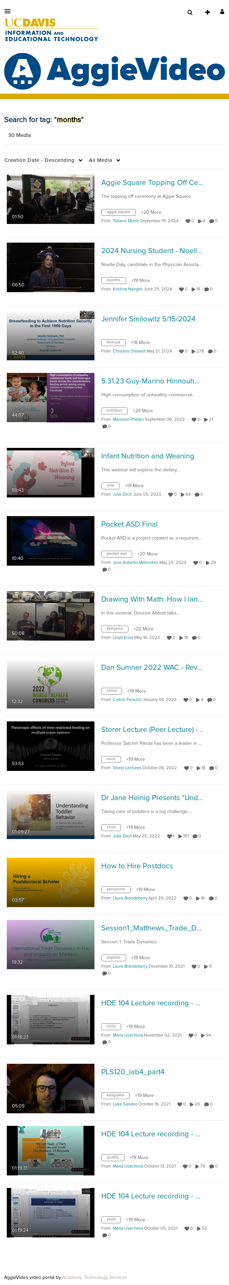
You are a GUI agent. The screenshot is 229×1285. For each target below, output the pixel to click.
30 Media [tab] (19, 135)
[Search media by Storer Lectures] (127, 768)
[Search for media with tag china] (114, 692)
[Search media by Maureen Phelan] (128, 419)
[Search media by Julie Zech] (122, 494)
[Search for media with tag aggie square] (121, 213)
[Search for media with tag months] (116, 282)
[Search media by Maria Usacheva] (128, 1035)
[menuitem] (190, 12)
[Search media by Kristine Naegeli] (128, 289)
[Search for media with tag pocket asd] (119, 555)
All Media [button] (100, 160)
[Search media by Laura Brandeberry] (130, 898)
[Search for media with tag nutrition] (117, 412)
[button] (9, 11)
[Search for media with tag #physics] (117, 630)
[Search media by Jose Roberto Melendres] (135, 563)
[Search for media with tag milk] (113, 487)
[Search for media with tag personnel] (118, 891)
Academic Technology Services (94, 1277)
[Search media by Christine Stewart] (129, 351)
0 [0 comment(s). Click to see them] (217, 221)
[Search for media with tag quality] (115, 1159)
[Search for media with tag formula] (116, 344)
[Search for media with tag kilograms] (118, 1097)
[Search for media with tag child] (113, 829)
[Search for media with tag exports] (116, 959)
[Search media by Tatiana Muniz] (126, 221)
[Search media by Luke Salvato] (125, 1104)
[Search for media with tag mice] (113, 760)
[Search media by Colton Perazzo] (127, 700)
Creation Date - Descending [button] (39, 160)
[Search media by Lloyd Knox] (123, 638)
